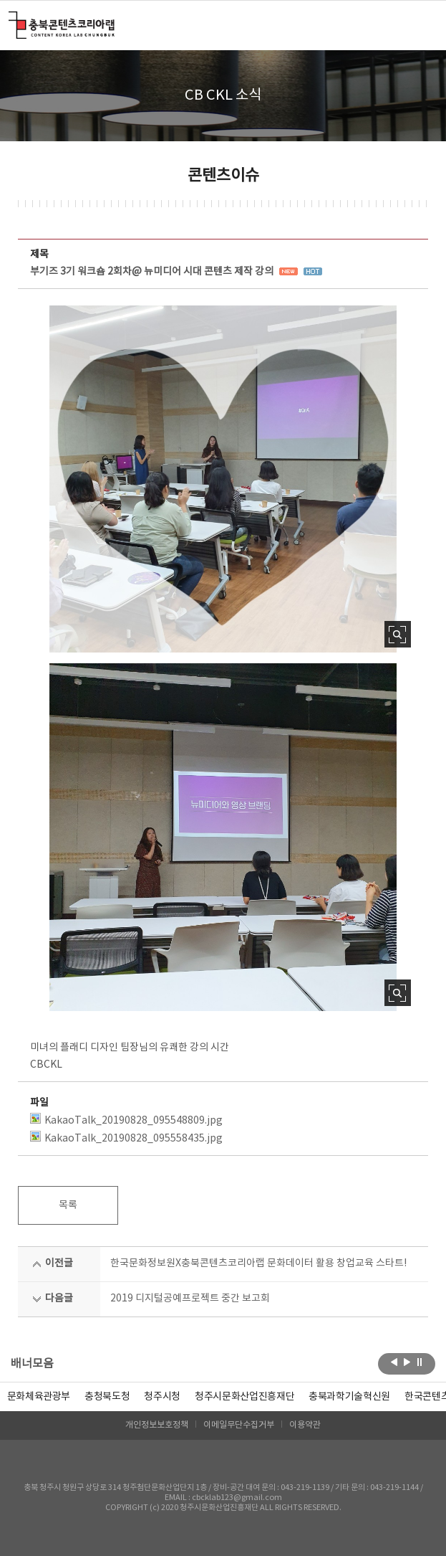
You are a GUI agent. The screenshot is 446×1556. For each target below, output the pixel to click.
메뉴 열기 (419, 24)
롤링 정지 (420, 1362)
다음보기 (407, 1362)
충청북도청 (107, 1397)
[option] (107, 1396)
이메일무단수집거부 (238, 1425)
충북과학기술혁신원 (349, 1397)
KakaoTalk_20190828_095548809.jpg (126, 1119)
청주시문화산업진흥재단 (244, 1397)
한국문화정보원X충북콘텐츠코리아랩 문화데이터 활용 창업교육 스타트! (258, 1263)
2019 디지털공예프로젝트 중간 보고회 (190, 1298)
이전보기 (394, 1362)
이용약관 (305, 1425)
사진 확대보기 (398, 634)
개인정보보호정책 (156, 1425)
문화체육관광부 (39, 1397)
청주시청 (162, 1397)
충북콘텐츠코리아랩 (12, 19)
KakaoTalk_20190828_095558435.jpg (126, 1137)
